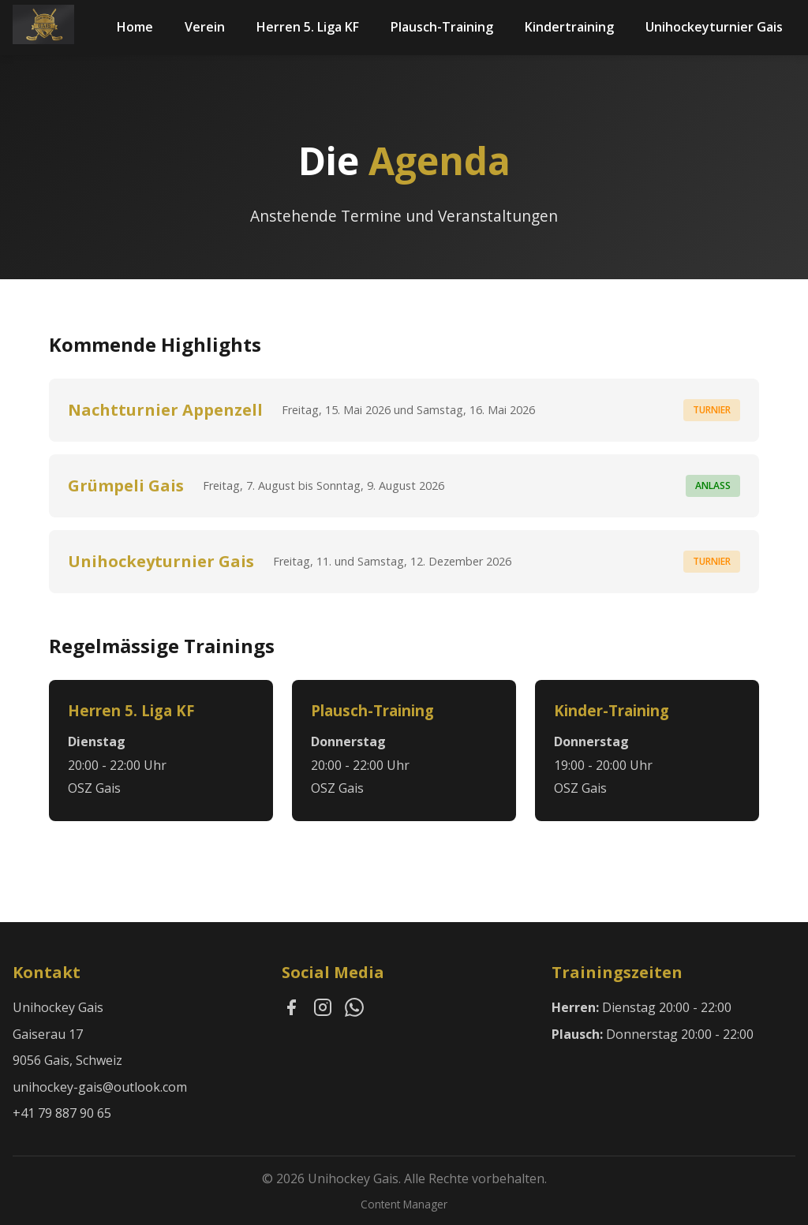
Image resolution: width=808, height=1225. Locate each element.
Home (135, 26)
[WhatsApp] (354, 1010)
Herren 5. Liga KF (307, 26)
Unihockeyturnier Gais (714, 26)
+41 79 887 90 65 (62, 1113)
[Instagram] (322, 1010)
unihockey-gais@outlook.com (100, 1087)
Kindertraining (569, 26)
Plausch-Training (442, 26)
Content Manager (404, 1204)
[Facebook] (291, 1010)
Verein (205, 26)
